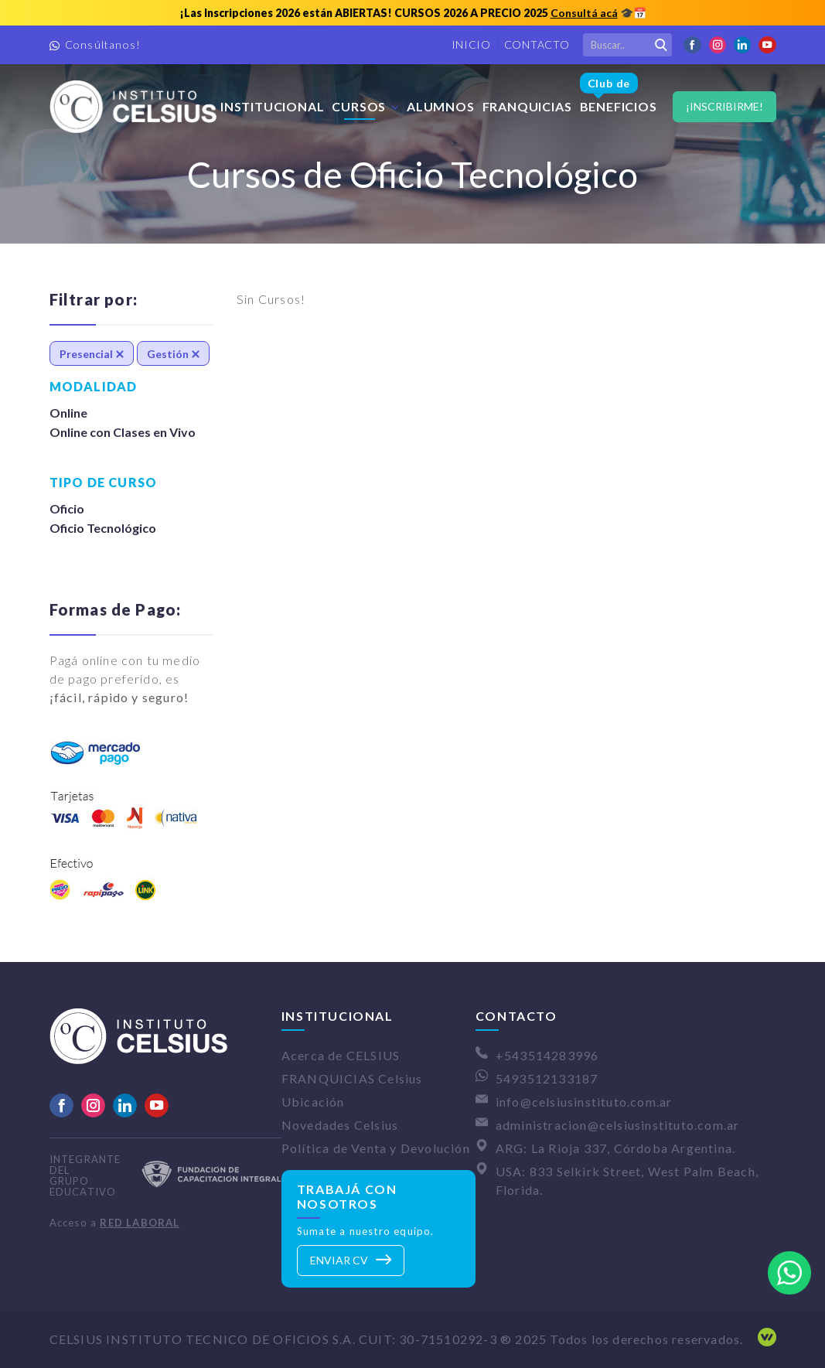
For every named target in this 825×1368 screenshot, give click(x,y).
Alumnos (441, 106)
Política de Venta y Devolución (375, 1148)
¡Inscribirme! (724, 106)
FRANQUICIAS (527, 106)
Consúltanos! (103, 44)
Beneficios (618, 93)
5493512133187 (547, 1078)
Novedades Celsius (339, 1124)
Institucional (272, 106)
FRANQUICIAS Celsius (352, 1078)
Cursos (359, 106)
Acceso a (114, 1222)
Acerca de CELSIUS (340, 1055)
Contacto (537, 44)
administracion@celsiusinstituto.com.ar (618, 1124)
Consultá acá (584, 12)
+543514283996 (547, 1055)
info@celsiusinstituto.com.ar (584, 1101)
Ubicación (313, 1101)
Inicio (471, 44)
